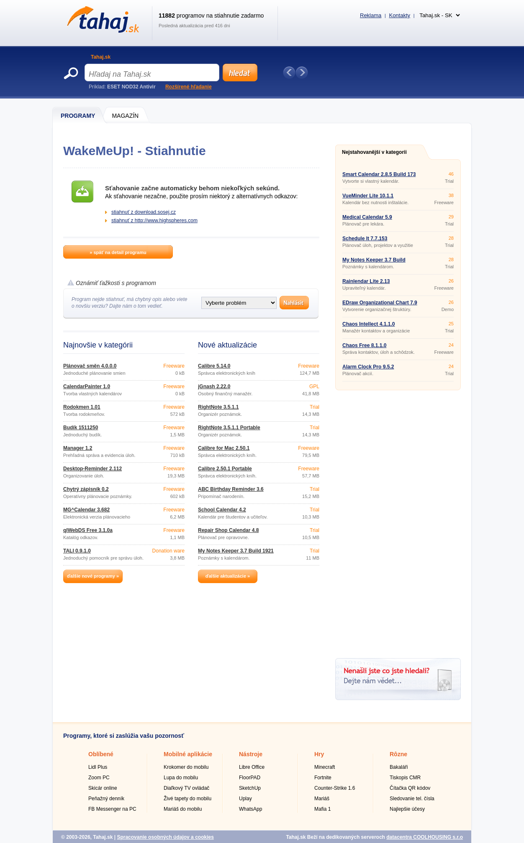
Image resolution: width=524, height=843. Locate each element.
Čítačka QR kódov (410, 788)
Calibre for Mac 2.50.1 (223, 448)
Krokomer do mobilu (186, 767)
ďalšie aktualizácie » (227, 575)
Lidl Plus (97, 767)
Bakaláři (399, 767)
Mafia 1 (322, 809)
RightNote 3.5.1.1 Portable (229, 428)
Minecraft (324, 767)
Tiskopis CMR (405, 778)
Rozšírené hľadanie (188, 87)
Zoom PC (99, 778)
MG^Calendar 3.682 (86, 510)
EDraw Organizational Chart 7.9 (379, 303)
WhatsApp (250, 809)
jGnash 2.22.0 (214, 386)
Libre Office (252, 767)
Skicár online (102, 788)
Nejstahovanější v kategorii (374, 152)
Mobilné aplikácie (188, 754)
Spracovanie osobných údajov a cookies (165, 837)
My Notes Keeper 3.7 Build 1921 (236, 551)
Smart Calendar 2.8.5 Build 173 (379, 174)
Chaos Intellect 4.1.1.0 (368, 324)
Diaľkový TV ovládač (186, 788)
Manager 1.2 (77, 448)
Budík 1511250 (80, 428)
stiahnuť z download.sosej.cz (143, 212)
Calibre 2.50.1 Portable (225, 469)
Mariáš (321, 798)
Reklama (370, 15)
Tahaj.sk (100, 57)
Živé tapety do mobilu (187, 798)
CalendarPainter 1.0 (86, 386)
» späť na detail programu (118, 252)
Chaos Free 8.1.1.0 (364, 345)
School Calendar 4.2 (222, 510)
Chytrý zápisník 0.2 (86, 489)
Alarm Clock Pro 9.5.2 (368, 367)
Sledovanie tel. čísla (412, 798)
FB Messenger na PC (112, 809)
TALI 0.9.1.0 (77, 551)
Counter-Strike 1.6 (334, 788)
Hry (319, 754)
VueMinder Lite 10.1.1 (367, 196)
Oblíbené (100, 754)
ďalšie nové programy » (93, 575)
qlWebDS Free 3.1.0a (88, 530)
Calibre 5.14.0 (214, 366)
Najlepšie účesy (407, 809)
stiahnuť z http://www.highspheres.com (154, 220)
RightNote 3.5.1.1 (218, 407)
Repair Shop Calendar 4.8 (228, 530)
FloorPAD (249, 778)
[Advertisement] (398, 521)
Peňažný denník (106, 798)
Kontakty (399, 15)
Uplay (245, 798)
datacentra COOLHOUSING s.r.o (424, 837)
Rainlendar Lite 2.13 (366, 281)
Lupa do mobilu (181, 778)
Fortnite (322, 778)
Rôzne (398, 754)
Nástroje (250, 754)
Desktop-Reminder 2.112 (92, 469)
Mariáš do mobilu (183, 809)
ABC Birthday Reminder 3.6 (231, 489)
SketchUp (250, 788)
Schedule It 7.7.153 (364, 238)
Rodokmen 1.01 (81, 407)
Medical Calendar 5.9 (367, 217)
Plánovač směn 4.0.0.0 (89, 366)
